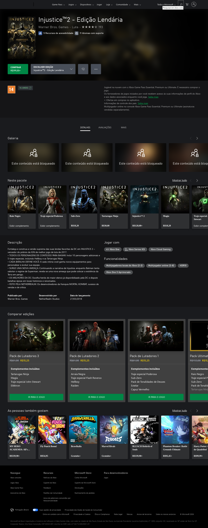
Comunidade (122, 4)
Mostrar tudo (179, 180)
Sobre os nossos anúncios (166, 514)
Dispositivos (85, 4)
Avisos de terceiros (144, 514)
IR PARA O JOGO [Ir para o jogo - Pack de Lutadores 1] (156, 396)
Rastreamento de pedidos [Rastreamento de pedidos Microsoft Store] (85, 493)
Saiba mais (153, 96)
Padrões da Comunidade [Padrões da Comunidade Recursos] (52, 493)
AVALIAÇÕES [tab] (104, 127)
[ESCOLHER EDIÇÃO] (53, 69)
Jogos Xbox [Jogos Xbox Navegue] (14, 483)
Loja (108, 4)
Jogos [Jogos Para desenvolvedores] (106, 478)
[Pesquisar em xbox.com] (181, 4)
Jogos (71, 4)
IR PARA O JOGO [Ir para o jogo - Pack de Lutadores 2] (96, 396)
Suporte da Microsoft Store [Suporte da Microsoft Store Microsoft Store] (85, 483)
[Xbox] (42, 4)
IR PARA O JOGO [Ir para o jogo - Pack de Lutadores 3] (36, 396)
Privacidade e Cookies (82, 514)
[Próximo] (197, 138)
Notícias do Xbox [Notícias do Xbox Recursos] (49, 478)
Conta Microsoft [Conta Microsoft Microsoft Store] (81, 478)
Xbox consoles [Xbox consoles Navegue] (15, 478)
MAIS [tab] (123, 127)
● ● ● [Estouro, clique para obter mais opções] (96, 69)
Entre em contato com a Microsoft (56, 514)
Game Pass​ (57, 4)
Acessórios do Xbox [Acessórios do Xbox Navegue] (17, 493)
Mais (136, 4)
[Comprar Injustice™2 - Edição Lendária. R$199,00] (18, 69)
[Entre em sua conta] (194, 4)
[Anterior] (191, 138)
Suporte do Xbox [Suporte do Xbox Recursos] (49, 483)
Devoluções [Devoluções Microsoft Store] (79, 488)
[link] (22, 207)
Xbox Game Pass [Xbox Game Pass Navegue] (16, 488)
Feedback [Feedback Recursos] (47, 488)
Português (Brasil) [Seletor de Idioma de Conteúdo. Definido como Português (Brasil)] (22, 510)
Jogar (99, 4)
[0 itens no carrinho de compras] (187, 4)
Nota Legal (118, 514)
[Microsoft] (21, 4)
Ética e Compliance (102, 514)
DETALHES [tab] (85, 127)
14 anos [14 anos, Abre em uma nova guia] (25, 88)
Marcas (130, 514)
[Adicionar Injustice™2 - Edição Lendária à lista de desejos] (83, 69)
